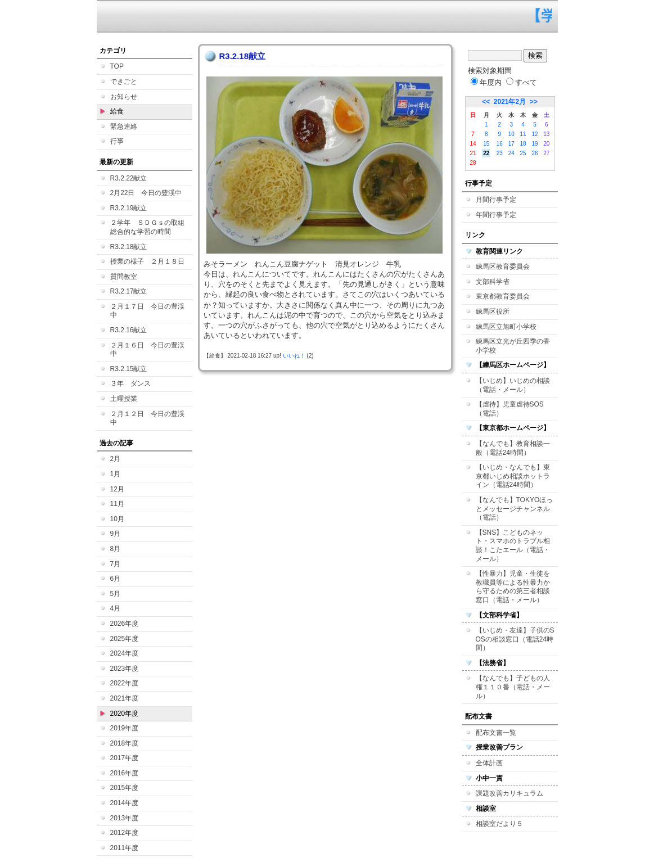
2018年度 (124, 743)
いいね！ (294, 356)
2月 (115, 459)
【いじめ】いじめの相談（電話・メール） (513, 385)
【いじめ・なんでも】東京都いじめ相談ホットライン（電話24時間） (513, 476)
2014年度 (124, 803)
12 (534, 134)
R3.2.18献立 (128, 247)
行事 (117, 141)
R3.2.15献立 (128, 369)
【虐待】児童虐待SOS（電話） (510, 408)
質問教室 (123, 277)
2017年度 (124, 758)
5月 (115, 594)
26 (534, 153)
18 (523, 144)
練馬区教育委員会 (503, 266)
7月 (115, 564)
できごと (123, 81)
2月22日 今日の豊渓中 (146, 193)
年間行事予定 (496, 215)
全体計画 (489, 763)
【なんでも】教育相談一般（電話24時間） (513, 448)
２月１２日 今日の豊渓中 (147, 418)
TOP (117, 66)
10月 (117, 519)
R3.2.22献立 (128, 178)
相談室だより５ (499, 824)
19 (534, 144)
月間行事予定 (496, 200)
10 (511, 134)
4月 (115, 608)
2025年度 (124, 639)
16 (500, 144)
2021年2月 (510, 102)
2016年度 (124, 773)
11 (523, 134)
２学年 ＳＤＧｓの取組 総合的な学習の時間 (150, 227)
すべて (521, 82)
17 (511, 144)
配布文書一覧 (496, 733)
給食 (117, 111)
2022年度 (124, 683)
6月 (115, 578)
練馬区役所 (492, 311)
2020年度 (124, 713)
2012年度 (124, 833)
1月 (115, 474)
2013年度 (124, 818)
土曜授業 (123, 399)
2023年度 (124, 668)
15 (486, 144)
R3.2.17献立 (128, 291)
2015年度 (124, 788)
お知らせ (123, 97)
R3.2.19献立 (128, 208)
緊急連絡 (123, 126)
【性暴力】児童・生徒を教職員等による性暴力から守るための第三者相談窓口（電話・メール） (513, 587)
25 (523, 153)
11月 (117, 504)
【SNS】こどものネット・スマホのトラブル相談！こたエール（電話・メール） (513, 546)
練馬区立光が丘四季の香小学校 (513, 345)
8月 (115, 549)
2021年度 (124, 698)
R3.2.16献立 (128, 330)
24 (511, 153)
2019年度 (124, 728)
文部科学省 (492, 282)
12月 (117, 489)
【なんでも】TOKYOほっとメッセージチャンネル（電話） (514, 508)
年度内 (486, 82)
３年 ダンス (130, 383)
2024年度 (124, 653)
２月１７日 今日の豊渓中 (147, 310)
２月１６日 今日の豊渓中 (147, 349)
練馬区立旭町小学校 (506, 327)
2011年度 (124, 848)
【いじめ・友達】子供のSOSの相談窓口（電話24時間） (515, 639)
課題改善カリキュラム (509, 793)
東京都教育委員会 (503, 296)
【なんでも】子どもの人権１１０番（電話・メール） (513, 686)
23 (500, 153)
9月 (115, 534)
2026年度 (124, 623)
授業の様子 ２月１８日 (147, 261)
